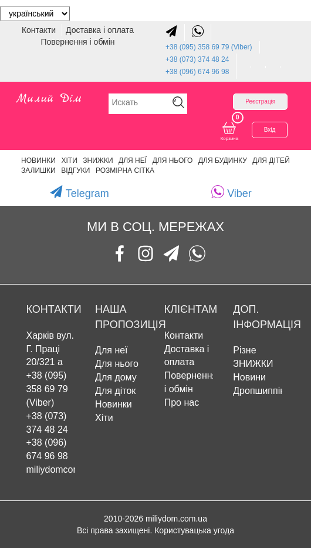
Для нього (173, 160)
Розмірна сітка (125, 170)
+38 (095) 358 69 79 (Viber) (208, 47)
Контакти (40, 30)
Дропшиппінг (261, 391)
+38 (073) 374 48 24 (197, 59)
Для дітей (270, 160)
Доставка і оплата (100, 30)
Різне (244, 350)
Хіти (69, 160)
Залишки (38, 170)
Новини (249, 377)
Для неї (111, 350)
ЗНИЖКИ (98, 160)
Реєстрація (260, 101)
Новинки (38, 160)
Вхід (270, 129)
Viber (231, 192)
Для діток (115, 391)
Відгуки (75, 170)
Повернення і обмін (77, 41)
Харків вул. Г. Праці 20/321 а (50, 348)
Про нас (181, 402)
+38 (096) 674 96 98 (197, 72)
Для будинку (222, 160)
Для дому (116, 377)
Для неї (133, 160)
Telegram (79, 192)
